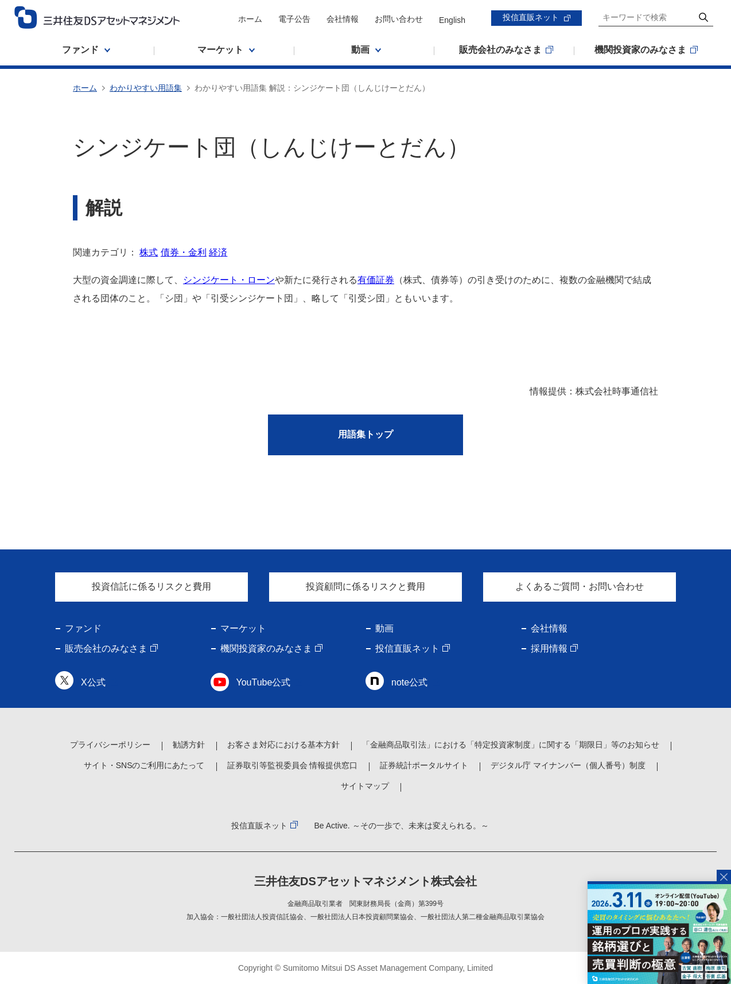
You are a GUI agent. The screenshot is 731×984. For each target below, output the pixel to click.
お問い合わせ (399, 19)
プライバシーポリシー (110, 744)
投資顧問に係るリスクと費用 (365, 586)
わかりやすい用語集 (146, 87)
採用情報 (549, 648)
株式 (148, 252)
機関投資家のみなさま (266, 648)
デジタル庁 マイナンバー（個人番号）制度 (568, 765)
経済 (218, 252)
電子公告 (294, 19)
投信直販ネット (531, 17)
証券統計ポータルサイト (424, 765)
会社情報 (342, 19)
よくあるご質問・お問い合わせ (579, 586)
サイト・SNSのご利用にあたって (144, 765)
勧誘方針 (189, 744)
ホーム (250, 19)
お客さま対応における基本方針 (283, 744)
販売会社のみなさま (106, 648)
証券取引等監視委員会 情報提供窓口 (292, 765)
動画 (384, 628)
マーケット (243, 628)
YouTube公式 (263, 682)
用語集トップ (365, 434)
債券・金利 (184, 252)
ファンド (83, 628)
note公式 (409, 682)
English (452, 20)
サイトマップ (365, 786)
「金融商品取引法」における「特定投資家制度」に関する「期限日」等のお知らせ (510, 744)
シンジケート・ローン (229, 280)
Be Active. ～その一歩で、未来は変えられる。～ (401, 825)
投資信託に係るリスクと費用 (151, 586)
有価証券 (375, 280)
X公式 (93, 682)
